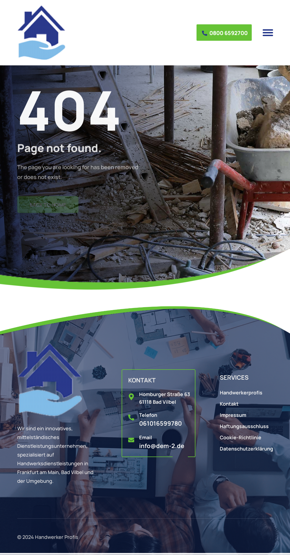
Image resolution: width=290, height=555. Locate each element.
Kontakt (229, 403)
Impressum (233, 414)
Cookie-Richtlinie (240, 437)
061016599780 (160, 423)
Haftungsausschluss (244, 425)
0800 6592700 (225, 32)
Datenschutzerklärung (246, 448)
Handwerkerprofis (241, 392)
